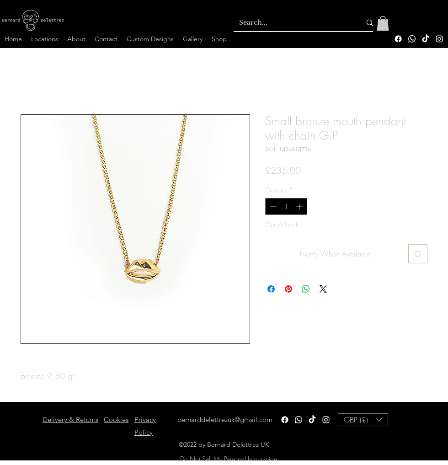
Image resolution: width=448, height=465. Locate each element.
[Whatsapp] (411, 38)
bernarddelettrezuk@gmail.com (224, 419)
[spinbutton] (286, 206)
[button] (383, 23)
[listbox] (363, 419)
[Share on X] (323, 288)
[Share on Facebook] (271, 288)
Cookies (116, 419)
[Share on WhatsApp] (305, 288)
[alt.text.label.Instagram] (439, 38)
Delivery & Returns (70, 419)
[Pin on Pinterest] (288, 288)
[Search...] (293, 23)
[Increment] (300, 206)
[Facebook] (398, 38)
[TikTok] (425, 38)
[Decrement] (272, 206)
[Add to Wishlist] (417, 253)
